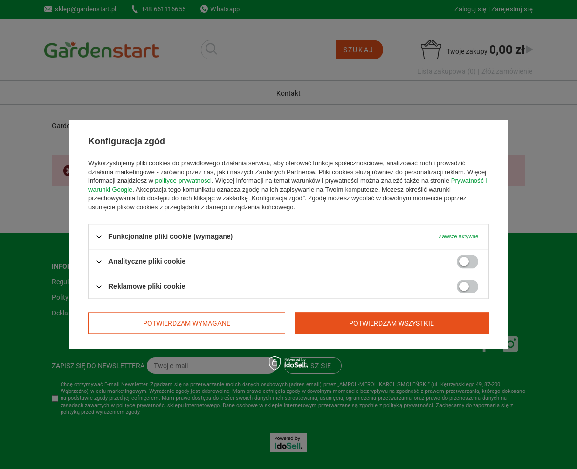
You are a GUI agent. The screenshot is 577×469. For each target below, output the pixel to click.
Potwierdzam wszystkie (391, 323)
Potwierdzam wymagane (186, 323)
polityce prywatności (183, 180)
